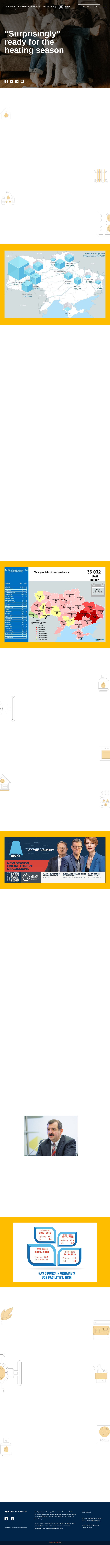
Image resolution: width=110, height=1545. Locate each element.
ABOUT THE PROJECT (89, 7)
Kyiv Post (40, 1512)
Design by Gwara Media (55, 1542)
